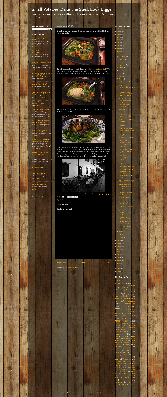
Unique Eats (125, 380)
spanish (128, 369)
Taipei (125, 373)
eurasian (130, 311)
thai (128, 375)
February (122, 234)
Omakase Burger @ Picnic (126, 109)
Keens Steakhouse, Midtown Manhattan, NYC (125, 212)
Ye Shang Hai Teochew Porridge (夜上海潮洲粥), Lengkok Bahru (126, 93)
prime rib (128, 363)
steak (123, 371)
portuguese (119, 363)
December (122, 56)
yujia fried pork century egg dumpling (40, 153)
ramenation (119, 365)
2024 (118, 37)
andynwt (89, 392)
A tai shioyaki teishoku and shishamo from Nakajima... (126, 104)
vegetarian (118, 382)
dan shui (45, 167)
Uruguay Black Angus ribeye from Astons (125, 99)
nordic (118, 355)
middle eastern (130, 351)
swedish (133, 371)
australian (132, 288)
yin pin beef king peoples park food (41, 121)
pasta (127, 357)
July (120, 70)
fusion (117, 323)
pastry (117, 359)
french (69, 200)
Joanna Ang (35, 38)
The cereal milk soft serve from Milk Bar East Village (126, 171)
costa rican (122, 306)
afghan (133, 283)
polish (133, 361)
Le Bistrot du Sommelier (97, 69)
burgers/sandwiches (122, 296)
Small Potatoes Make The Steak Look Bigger (72, 9)
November (122, 59)
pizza (125, 361)
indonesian (131, 327)
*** (122, 280)
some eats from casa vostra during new (42, 140)
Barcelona (117, 292)
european (117, 313)
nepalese (132, 353)
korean (125, 336)
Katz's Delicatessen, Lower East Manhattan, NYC (126, 181)
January (121, 237)
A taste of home (123, 112)
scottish (117, 369)
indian (121, 327)
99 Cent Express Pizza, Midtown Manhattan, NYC (125, 186)
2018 (118, 54)
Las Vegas (126, 338)
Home (83, 263)
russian (122, 367)
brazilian (129, 294)
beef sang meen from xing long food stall (42, 74)
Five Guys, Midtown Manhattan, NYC (125, 227)
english (120, 311)
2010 (118, 260)
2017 (118, 240)
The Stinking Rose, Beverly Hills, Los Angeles (127, 115)
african (118, 286)
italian (126, 331)
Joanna (34, 130)
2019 (118, 51)
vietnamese (118, 384)
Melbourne (118, 349)
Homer (117, 325)
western (127, 384)
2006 (118, 271)
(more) (34, 46)
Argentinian (123, 288)
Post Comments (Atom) (71, 267)
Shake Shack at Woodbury (126, 166)
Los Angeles (126, 342)
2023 (118, 40)
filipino (126, 313)
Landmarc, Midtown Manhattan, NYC (124, 222)
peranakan (128, 359)
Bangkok (128, 290)
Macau (133, 342)
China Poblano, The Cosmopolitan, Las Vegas (125, 157)
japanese (119, 334)
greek (131, 323)
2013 (118, 252)
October (121, 62)
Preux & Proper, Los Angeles (124, 124)
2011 (118, 257)
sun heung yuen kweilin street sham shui (41, 183)
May (120, 76)
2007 (118, 269)
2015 (118, 246)
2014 (118, 249)
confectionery (130, 304)
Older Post (106, 263)
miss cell (121, 353)
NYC (123, 355)
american (131, 286)
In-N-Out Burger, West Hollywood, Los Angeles (127, 129)
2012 (118, 254)
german (124, 323)
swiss (118, 373)
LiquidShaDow (36, 51)
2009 (118, 263)
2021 (118, 45)
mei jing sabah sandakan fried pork (42, 102)
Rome (116, 367)
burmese (117, 298)
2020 (118, 48)
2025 (118, 34)
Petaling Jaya (118, 361)
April (120, 79)
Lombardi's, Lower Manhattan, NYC (124, 218)
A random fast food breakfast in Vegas (125, 141)
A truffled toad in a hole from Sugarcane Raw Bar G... (125, 151)
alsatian (124, 286)
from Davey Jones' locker (125, 319)
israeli (116, 331)
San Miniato (130, 367)
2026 (118, 31)
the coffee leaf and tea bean (125, 377)
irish (131, 329)
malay (119, 344)
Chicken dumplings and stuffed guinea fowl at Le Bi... (127, 87)
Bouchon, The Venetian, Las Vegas (125, 145)
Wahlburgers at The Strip (126, 137)
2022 (118, 42)
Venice (130, 382)
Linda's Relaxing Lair (38, 139)
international (122, 329)
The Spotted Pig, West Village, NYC (125, 202)
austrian (120, 290)
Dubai (122, 309)
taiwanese (121, 375)
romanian (130, 365)
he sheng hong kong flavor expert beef (41, 93)
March (121, 231)
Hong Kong (130, 325)
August (121, 67)
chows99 (34, 152)
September (122, 65)
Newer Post (61, 263)
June (120, 73)
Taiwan (133, 373)
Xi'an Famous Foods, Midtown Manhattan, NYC (125, 192)
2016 (118, 243)
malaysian (129, 344)
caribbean (124, 298)
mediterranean (120, 347)
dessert (131, 306)
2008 (118, 266)
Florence (124, 315)
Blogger (102, 392)
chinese (131, 301)
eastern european (130, 309)
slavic (122, 369)
